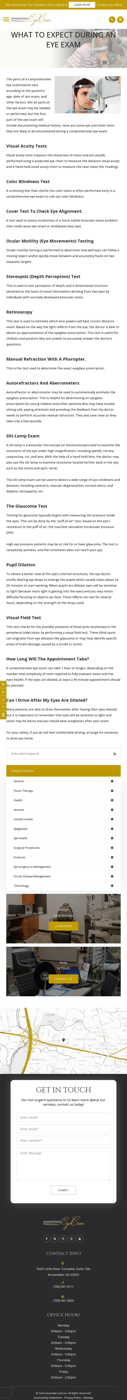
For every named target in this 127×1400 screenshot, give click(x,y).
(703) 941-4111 (63, 1286)
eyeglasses (20, 828)
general (19, 781)
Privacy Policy (72, 1398)
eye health (20, 838)
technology (21, 885)
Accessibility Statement (48, 1398)
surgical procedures (27, 847)
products (19, 857)
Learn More (82, 5)
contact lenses (23, 819)
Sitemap (88, 1398)
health (18, 800)
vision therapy (23, 790)
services (19, 809)
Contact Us (63, 979)
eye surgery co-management (32, 866)
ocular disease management (32, 876)
